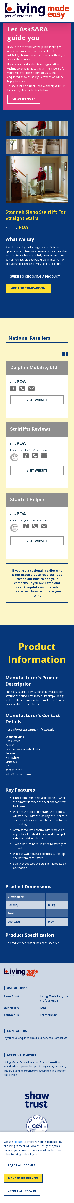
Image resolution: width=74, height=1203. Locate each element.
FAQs (43, 1007)
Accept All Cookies (22, 1191)
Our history (11, 1007)
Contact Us (60, 1038)
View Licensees (23, 99)
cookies (18, 1141)
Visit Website (37, 400)
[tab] (29, 335)
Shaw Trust (11, 996)
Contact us (11, 1015)
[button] (10, 179)
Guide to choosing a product (35, 276)
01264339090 (14, 770)
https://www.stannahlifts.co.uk (30, 729)
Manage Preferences (23, 1178)
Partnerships (48, 1015)
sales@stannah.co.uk (18, 774)
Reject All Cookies (21, 1165)
